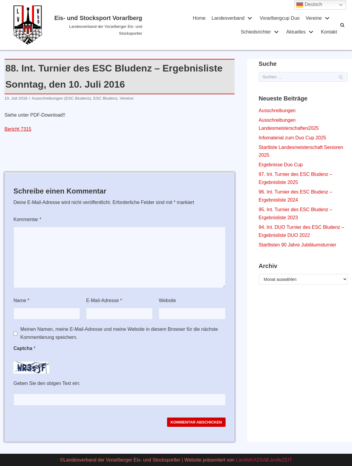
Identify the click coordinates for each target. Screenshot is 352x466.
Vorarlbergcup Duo (279, 18)
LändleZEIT (279, 459)
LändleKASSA (251, 459)
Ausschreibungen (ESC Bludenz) (61, 98)
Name (21, 300)
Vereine (127, 98)
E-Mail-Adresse (104, 300)
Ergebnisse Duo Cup (281, 164)
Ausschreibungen (277, 110)
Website (167, 300)
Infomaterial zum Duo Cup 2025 (292, 137)
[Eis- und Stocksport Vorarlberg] (77, 25)
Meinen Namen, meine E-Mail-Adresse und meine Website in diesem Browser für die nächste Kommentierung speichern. (119, 333)
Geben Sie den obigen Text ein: (46, 383)
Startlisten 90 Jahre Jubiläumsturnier (297, 244)
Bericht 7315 (17, 129)
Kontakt (329, 31)
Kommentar (27, 219)
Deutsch (309, 4)
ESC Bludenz (105, 98)
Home (199, 18)
